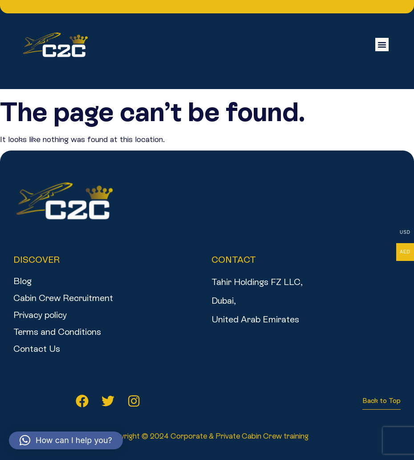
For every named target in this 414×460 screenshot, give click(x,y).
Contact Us (36, 349)
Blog (22, 281)
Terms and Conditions (57, 332)
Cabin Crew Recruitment (63, 298)
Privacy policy (40, 315)
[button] (382, 44)
